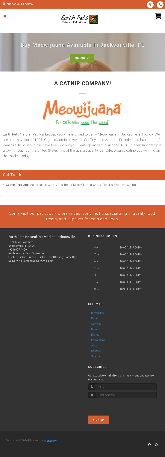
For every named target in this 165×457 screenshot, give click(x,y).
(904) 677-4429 (17, 250)
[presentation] (108, 406)
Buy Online (82, 58)
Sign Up (98, 420)
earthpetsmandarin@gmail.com (27, 253)
